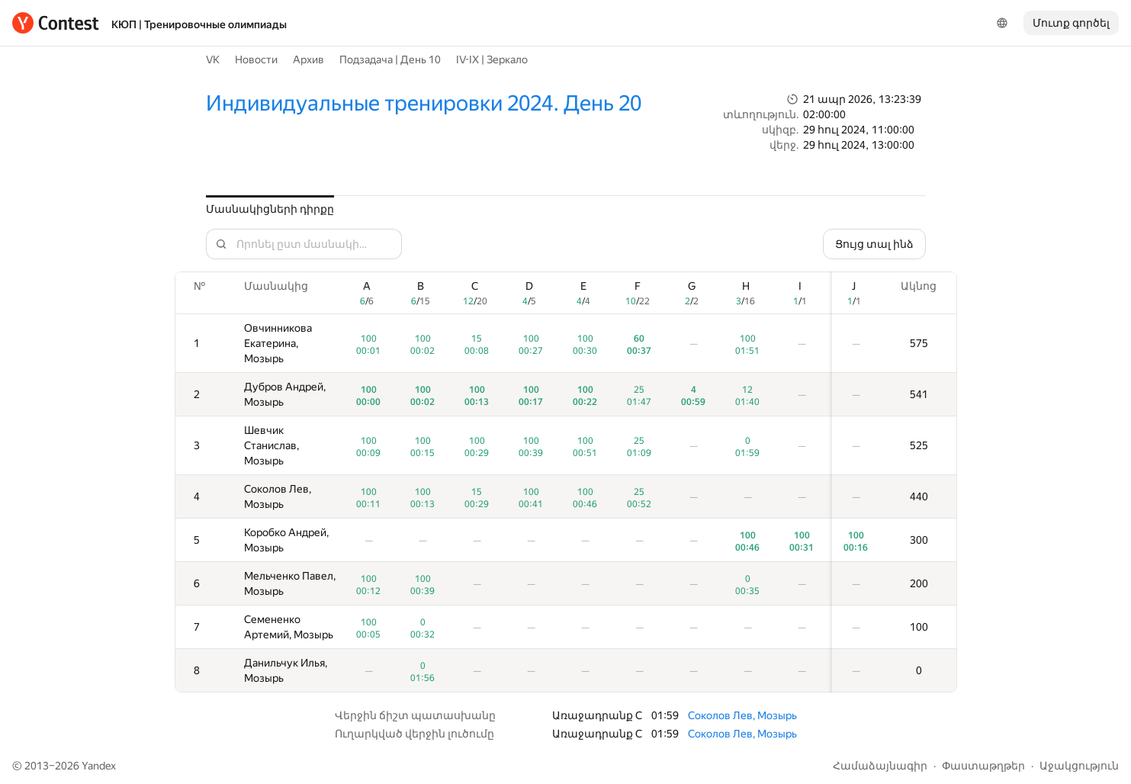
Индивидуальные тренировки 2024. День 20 (423, 103)
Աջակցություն (1079, 766)
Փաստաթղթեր (983, 766)
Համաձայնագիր (880, 766)
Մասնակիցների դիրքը (270, 209)
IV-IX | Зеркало (492, 59)
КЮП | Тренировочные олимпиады (199, 24)
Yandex (99, 766)
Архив (308, 59)
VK (213, 59)
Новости (256, 59)
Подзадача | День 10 (390, 59)
